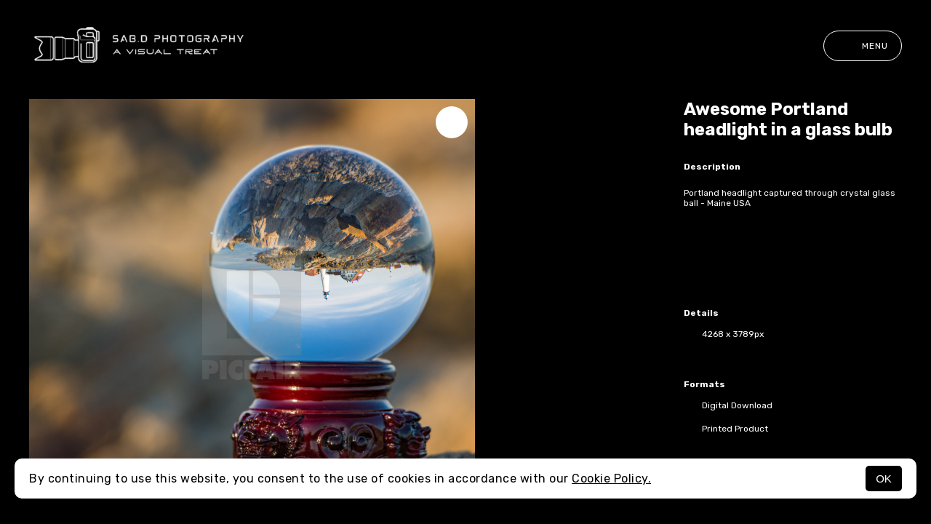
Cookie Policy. (611, 478)
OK (884, 478)
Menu (862, 46)
